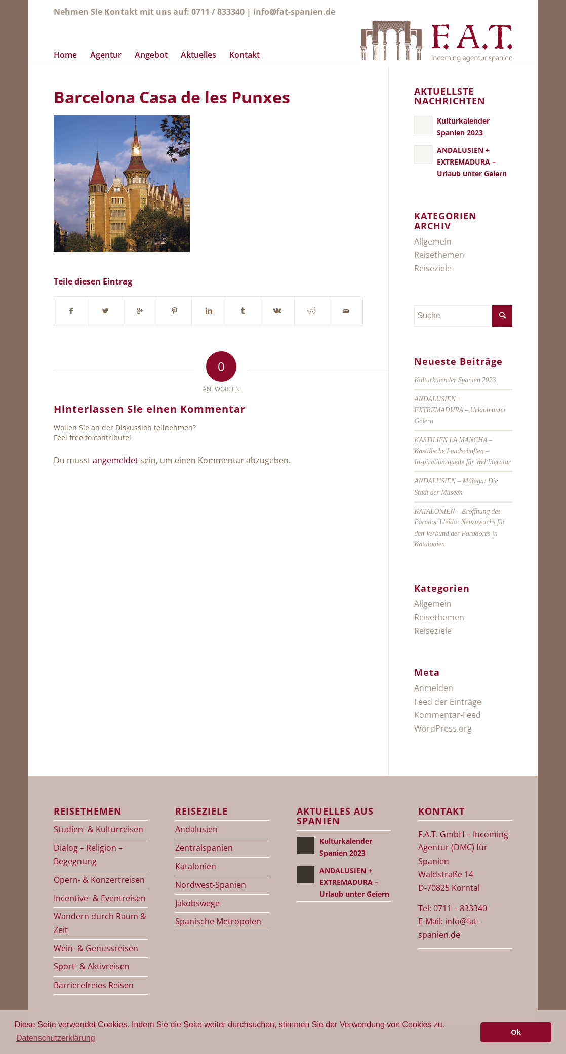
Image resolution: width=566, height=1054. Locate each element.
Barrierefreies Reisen (94, 985)
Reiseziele (433, 268)
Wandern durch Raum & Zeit (100, 923)
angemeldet (115, 460)
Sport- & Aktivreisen (92, 966)
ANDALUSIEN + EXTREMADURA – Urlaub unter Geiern (460, 410)
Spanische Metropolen (218, 921)
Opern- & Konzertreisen (99, 879)
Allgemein (433, 241)
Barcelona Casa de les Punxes (172, 97)
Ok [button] (516, 1032)
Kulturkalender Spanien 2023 (455, 380)
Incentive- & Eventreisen (100, 898)
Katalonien (195, 866)
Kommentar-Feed (447, 714)
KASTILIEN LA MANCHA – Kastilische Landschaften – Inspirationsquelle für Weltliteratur (462, 451)
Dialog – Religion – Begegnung (88, 854)
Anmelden (433, 688)
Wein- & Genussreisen (96, 948)
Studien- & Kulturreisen (98, 829)
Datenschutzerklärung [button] (55, 1038)
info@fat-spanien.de (294, 11)
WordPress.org (443, 728)
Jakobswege (197, 903)
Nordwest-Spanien (210, 884)
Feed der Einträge (447, 701)
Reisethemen (439, 254)
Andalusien (196, 829)
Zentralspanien (204, 848)
